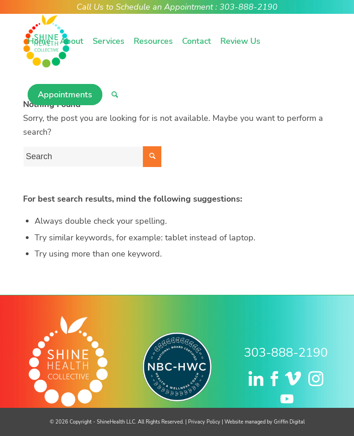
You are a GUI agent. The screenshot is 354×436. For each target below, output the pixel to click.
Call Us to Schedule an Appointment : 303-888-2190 (177, 6)
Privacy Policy (204, 421)
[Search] (115, 94)
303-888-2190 (286, 352)
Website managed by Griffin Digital (264, 421)
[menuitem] (39, 41)
